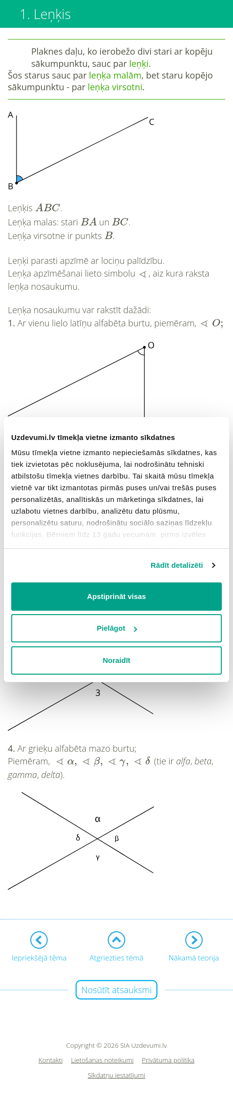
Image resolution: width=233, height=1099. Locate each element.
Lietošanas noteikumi (102, 1060)
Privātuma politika (168, 1060)
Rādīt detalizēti (177, 565)
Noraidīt (117, 660)
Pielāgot (117, 628)
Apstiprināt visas (116, 596)
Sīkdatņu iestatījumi (116, 1075)
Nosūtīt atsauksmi (116, 990)
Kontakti (51, 1060)
